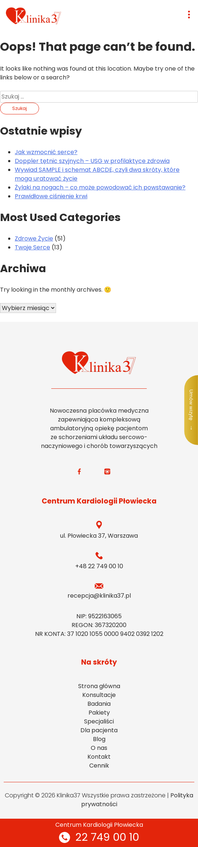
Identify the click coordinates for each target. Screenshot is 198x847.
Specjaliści (99, 721)
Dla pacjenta (99, 730)
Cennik (99, 765)
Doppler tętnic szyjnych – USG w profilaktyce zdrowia (92, 161)
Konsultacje (99, 695)
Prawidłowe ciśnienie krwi (51, 196)
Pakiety (99, 712)
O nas (99, 748)
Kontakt (99, 756)
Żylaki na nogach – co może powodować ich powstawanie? (100, 187)
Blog (99, 739)
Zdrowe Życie (34, 238)
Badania (99, 704)
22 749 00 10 (99, 837)
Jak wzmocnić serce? (46, 152)
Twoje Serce (32, 247)
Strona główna (99, 686)
